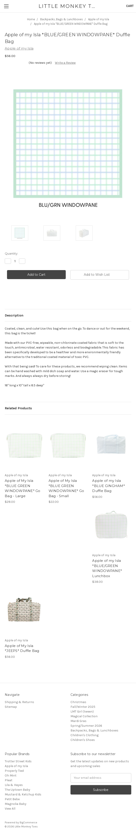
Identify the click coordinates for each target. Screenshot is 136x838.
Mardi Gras (78, 721)
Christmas (78, 702)
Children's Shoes (82, 740)
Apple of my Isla (16, 766)
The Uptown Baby (17, 790)
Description (14, 315)
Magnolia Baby (15, 804)
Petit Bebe (12, 799)
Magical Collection (84, 716)
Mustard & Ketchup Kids (23, 794)
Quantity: (11, 253)
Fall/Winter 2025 (82, 707)
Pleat (8, 780)
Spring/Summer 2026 (86, 726)
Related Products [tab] (18, 408)
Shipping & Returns (19, 702)
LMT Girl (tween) (82, 711)
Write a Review (65, 63)
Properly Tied (14, 771)
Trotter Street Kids (18, 761)
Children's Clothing (84, 735)
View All (10, 809)
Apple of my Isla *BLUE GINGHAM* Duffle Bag (108, 485)
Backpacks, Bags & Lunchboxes (94, 730)
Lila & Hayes (14, 785)
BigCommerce (28, 822)
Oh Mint (10, 775)
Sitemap (11, 707)
